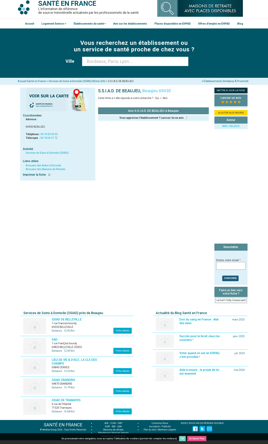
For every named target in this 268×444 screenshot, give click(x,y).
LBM (119, 426)
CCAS (113, 423)
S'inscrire (230, 278)
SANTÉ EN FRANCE (63, 424)
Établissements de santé (90, 23)
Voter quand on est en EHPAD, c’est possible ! (199, 355)
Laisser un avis (231, 98)
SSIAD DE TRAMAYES (66, 400)
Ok (182, 438)
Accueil (29, 23)
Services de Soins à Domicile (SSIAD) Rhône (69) (77, 81)
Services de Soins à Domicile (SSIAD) (47, 152)
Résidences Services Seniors (113, 433)
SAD (55, 339)
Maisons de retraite (113, 429)
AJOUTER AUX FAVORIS (231, 112)
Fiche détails (122, 330)
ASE (106, 423)
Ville (71, 61)
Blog (240, 23)
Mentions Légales (167, 429)
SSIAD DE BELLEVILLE (67, 319)
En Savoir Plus (197, 438)
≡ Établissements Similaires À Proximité (225, 81)
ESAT (107, 426)
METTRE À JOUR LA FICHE (231, 90)
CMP (120, 423)
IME (114, 426)
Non (165, 98)
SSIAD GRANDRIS (63, 380)
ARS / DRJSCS (231, 126)
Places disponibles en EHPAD (172, 23)
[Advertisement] (231, 187)
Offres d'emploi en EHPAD (214, 23)
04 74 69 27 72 (49, 137)
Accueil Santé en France (32, 81)
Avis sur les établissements (130, 23)
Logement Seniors (54, 23)
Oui (157, 98)
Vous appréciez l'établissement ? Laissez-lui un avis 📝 (153, 117)
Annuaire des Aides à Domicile (43, 165)
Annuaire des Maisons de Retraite (45, 169)
